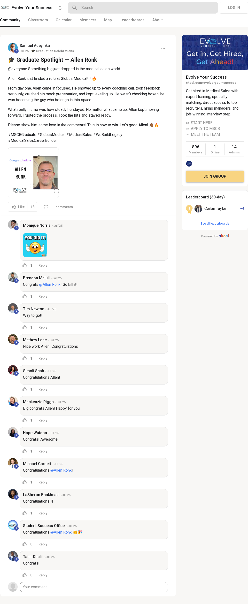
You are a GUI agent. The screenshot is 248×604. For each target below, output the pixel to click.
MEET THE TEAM (205, 134)
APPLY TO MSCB (205, 128)
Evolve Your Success (206, 77)
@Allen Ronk (50, 284)
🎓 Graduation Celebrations (52, 51)
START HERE (201, 123)
